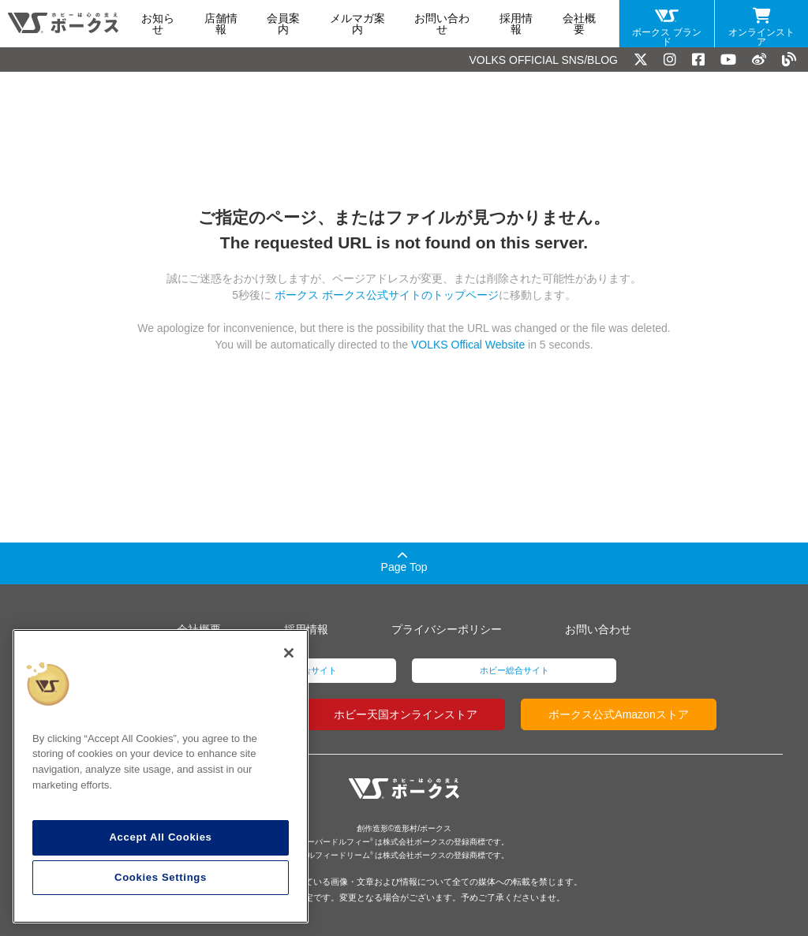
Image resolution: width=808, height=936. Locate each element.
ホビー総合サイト (514, 670)
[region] (161, 776)
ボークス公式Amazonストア (618, 714)
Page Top (404, 561)
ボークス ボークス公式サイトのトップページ (385, 295)
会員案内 (283, 24)
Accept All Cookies (160, 837)
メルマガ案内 (357, 24)
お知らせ (157, 24)
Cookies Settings (160, 877)
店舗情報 (221, 24)
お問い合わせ (441, 24)
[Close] (288, 653)
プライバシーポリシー (446, 629)
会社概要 (579, 24)
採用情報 (516, 24)
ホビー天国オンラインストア (405, 714)
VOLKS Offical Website (468, 344)
